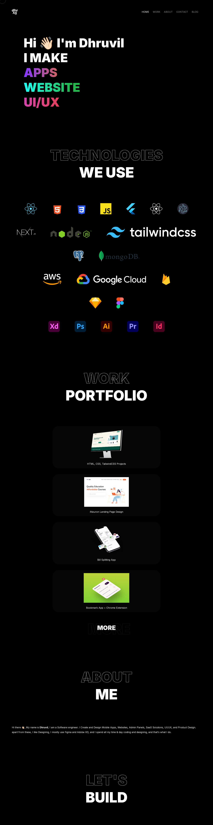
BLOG (195, 11)
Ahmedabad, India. (106, 780)
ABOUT (168, 11)
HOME (145, 11)
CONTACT (182, 11)
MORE (106, 544)
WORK (156, 11)
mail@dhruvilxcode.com (106, 749)
